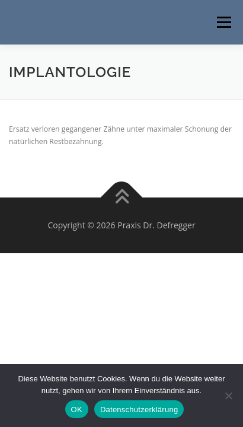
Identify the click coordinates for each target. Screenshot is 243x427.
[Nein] (228, 395)
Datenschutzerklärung (139, 409)
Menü (223, 22)
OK (76, 409)
